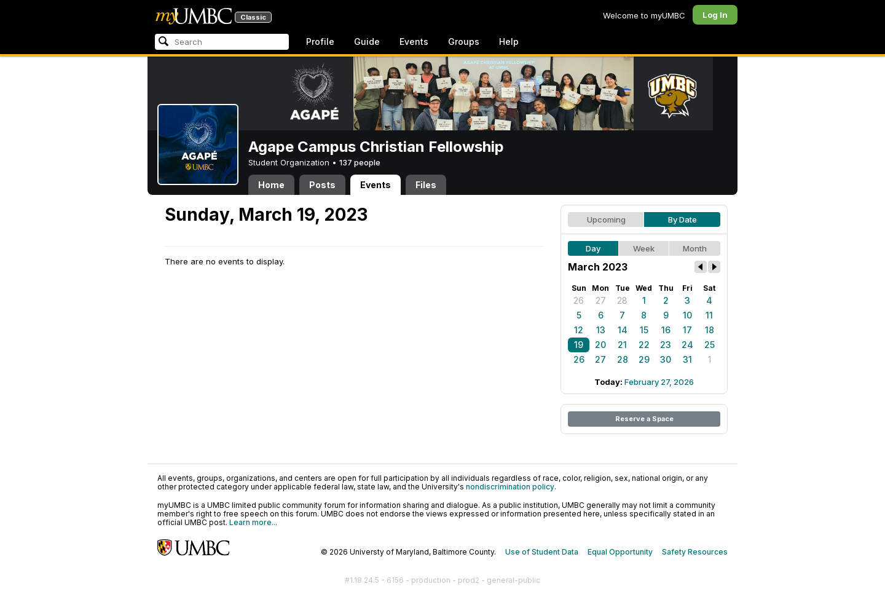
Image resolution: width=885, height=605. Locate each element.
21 (622, 344)
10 (687, 315)
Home (271, 185)
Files (425, 185)
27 (601, 300)
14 (622, 330)
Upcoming (606, 219)
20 (600, 344)
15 (644, 330)
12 (578, 330)
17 (687, 330)
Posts (322, 185)
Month (695, 248)
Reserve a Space (644, 418)
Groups (463, 41)
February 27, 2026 (659, 382)
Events (413, 41)
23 (665, 344)
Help (509, 41)
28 (622, 300)
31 (687, 359)
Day (593, 248)
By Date (682, 219)
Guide (367, 41)
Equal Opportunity (620, 551)
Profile (320, 41)
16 (666, 330)
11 (709, 315)
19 (578, 344)
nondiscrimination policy (510, 486)
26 (578, 300)
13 (600, 330)
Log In (715, 15)
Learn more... (253, 522)
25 (709, 344)
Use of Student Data (541, 551)
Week (644, 248)
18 (709, 330)
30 (665, 359)
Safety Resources (695, 551)
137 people (359, 162)
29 (644, 359)
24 (687, 344)
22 (644, 344)
